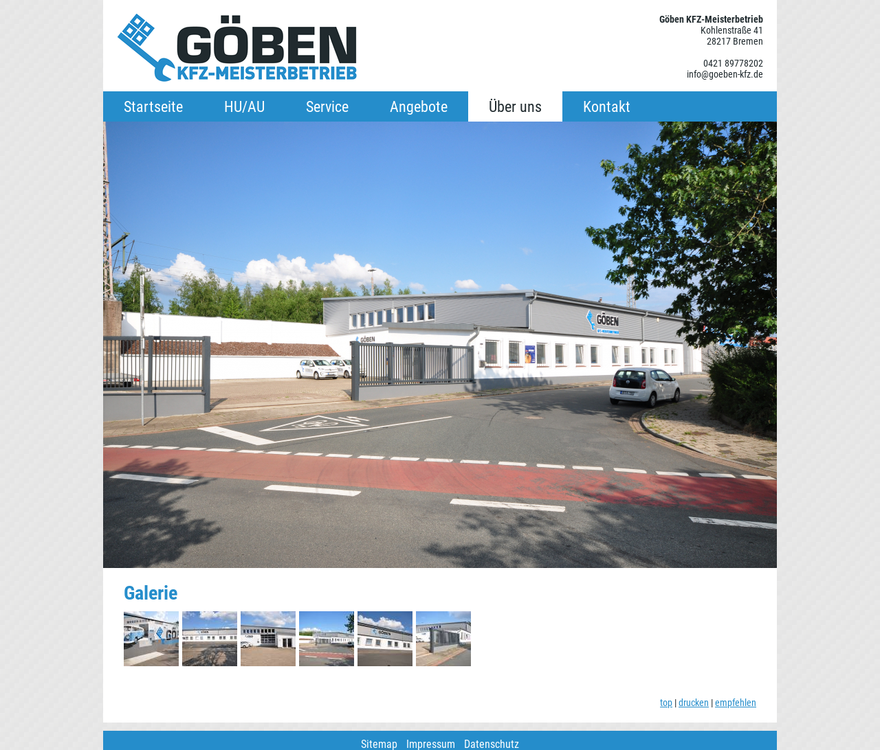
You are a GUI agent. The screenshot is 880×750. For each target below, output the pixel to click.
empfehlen (735, 702)
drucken (694, 702)
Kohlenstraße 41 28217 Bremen (732, 36)
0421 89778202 (733, 63)
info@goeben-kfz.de (725, 74)
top (666, 702)
